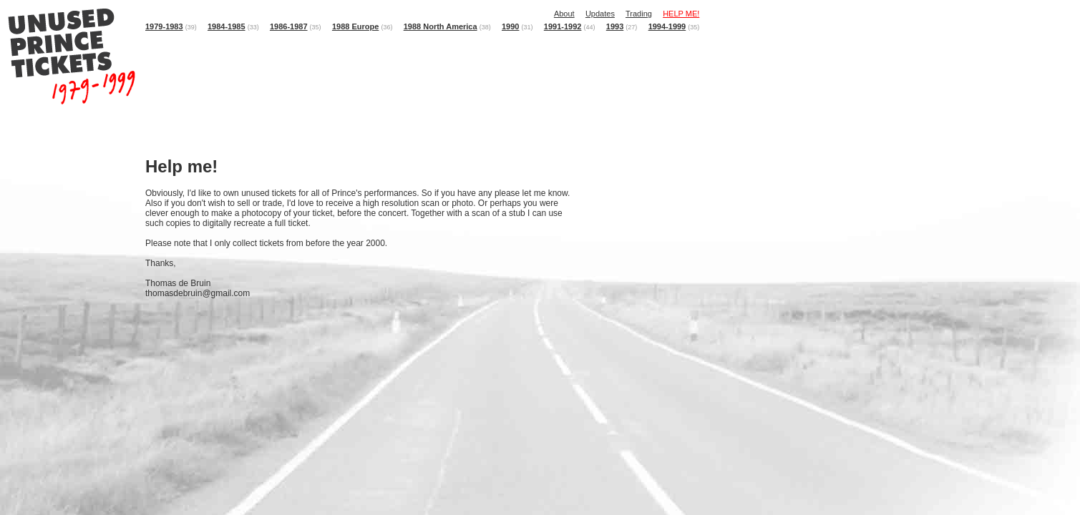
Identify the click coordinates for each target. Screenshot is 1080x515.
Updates (600, 13)
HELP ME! (681, 13)
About (564, 13)
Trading (639, 13)
